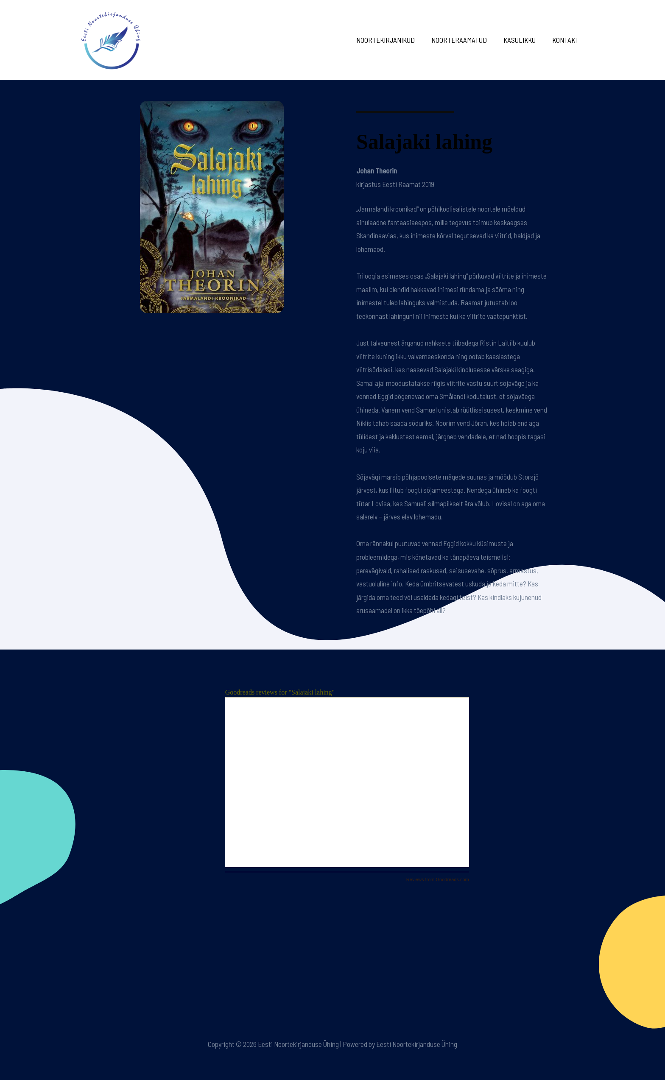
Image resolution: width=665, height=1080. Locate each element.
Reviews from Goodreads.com (437, 879)
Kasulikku (522, 40)
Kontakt (566, 40)
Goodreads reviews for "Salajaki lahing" (280, 692)
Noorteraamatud (464, 40)
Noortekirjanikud (392, 40)
